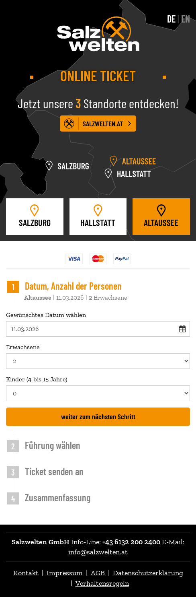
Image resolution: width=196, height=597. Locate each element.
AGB (98, 572)
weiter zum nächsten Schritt (98, 416)
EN (185, 19)
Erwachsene (98, 356)
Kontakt (26, 572)
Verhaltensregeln (102, 583)
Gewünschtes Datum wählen (98, 324)
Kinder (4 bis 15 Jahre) (98, 388)
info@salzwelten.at (98, 552)
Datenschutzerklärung (148, 572)
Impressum (65, 572)
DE (171, 19)
